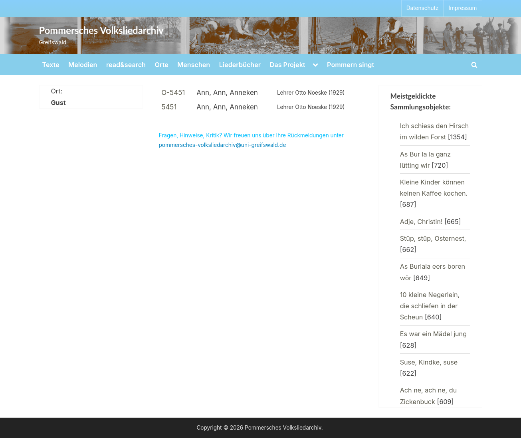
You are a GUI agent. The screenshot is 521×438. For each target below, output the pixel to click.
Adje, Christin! (421, 222)
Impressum (463, 8)
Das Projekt (287, 65)
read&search (126, 65)
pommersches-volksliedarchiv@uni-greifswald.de (222, 145)
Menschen (193, 65)
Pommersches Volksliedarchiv (101, 30)
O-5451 (173, 93)
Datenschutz (422, 8)
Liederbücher (240, 65)
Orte (161, 65)
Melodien (82, 65)
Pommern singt (350, 65)
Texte (50, 65)
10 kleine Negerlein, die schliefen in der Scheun (430, 306)
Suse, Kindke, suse (429, 362)
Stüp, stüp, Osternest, (433, 238)
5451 (168, 107)
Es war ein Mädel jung (433, 334)
